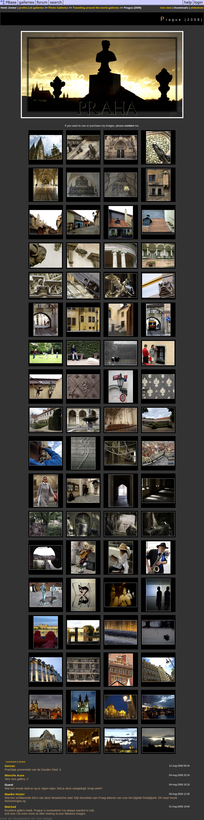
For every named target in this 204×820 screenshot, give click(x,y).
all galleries (36, 7)
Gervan (10, 766)
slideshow (197, 7)
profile (23, 7)
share (22, 761)
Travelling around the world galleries (96, 7)
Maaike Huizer (15, 794)
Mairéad (10, 806)
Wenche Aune (14, 775)
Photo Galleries (58, 7)
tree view (166, 7)
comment (10, 761)
